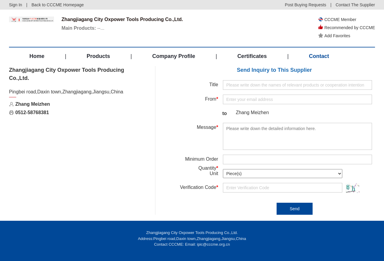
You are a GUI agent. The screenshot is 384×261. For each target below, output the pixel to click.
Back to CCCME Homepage (58, 4)
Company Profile (173, 56)
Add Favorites (334, 35)
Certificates (252, 56)
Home (36, 56)
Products (98, 56)
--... (83, 28)
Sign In (15, 4)
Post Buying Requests (305, 4)
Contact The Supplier (355, 4)
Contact (319, 56)
